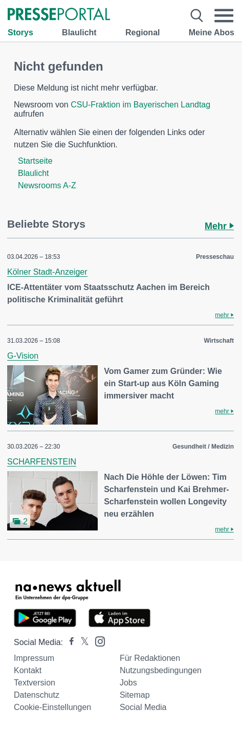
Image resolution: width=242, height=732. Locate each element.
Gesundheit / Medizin (203, 446)
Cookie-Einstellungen (52, 707)
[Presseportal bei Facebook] (68, 642)
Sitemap (135, 695)
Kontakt (27, 670)
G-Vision (22, 355)
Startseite (35, 161)
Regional (142, 32)
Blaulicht (79, 32)
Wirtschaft (219, 340)
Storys (20, 32)
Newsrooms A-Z (47, 185)
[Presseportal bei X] (81, 642)
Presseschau (215, 256)
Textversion (34, 682)
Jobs (128, 682)
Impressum (34, 658)
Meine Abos (211, 32)
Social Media (143, 707)
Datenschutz (36, 695)
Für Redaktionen (150, 658)
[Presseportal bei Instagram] (97, 640)
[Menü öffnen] (224, 15)
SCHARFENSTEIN (41, 461)
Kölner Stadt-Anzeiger (47, 272)
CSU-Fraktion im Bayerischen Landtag (140, 104)
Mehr (219, 226)
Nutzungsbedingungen (161, 670)
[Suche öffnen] (197, 15)
